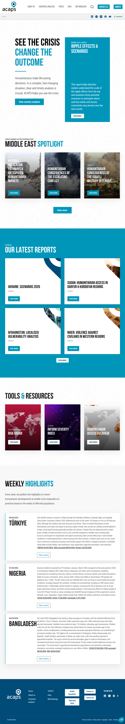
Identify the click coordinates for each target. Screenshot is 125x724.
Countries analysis (32, 700)
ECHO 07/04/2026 (97, 648)
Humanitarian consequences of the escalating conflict (59, 175)
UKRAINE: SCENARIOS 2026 (24, 287)
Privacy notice (97, 720)
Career (110, 720)
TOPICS (51, 691)
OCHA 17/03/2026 (60, 598)
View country (44, 555)
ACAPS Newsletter (72, 692)
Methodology (53, 699)
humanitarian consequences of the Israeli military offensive (99, 175)
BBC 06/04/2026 (53, 651)
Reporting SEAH (72, 701)
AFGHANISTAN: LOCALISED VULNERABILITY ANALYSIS (23, 335)
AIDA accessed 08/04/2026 (64, 547)
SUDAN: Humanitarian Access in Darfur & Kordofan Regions (87, 285)
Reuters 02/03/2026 (83, 547)
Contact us (103, 7)
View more (77, 116)
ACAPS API (90, 697)
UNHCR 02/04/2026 (45, 547)
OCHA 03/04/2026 (45, 598)
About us (31, 695)
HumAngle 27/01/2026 (76, 598)
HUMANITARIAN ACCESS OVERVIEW (98, 432)
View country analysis (29, 101)
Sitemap (115, 720)
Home (30, 691)
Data (49, 695)
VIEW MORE (14, 193)
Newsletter (119, 17)
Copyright (104, 720)
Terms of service (87, 720)
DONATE (118, 7)
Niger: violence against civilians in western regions (86, 335)
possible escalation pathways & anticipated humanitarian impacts (17, 171)
